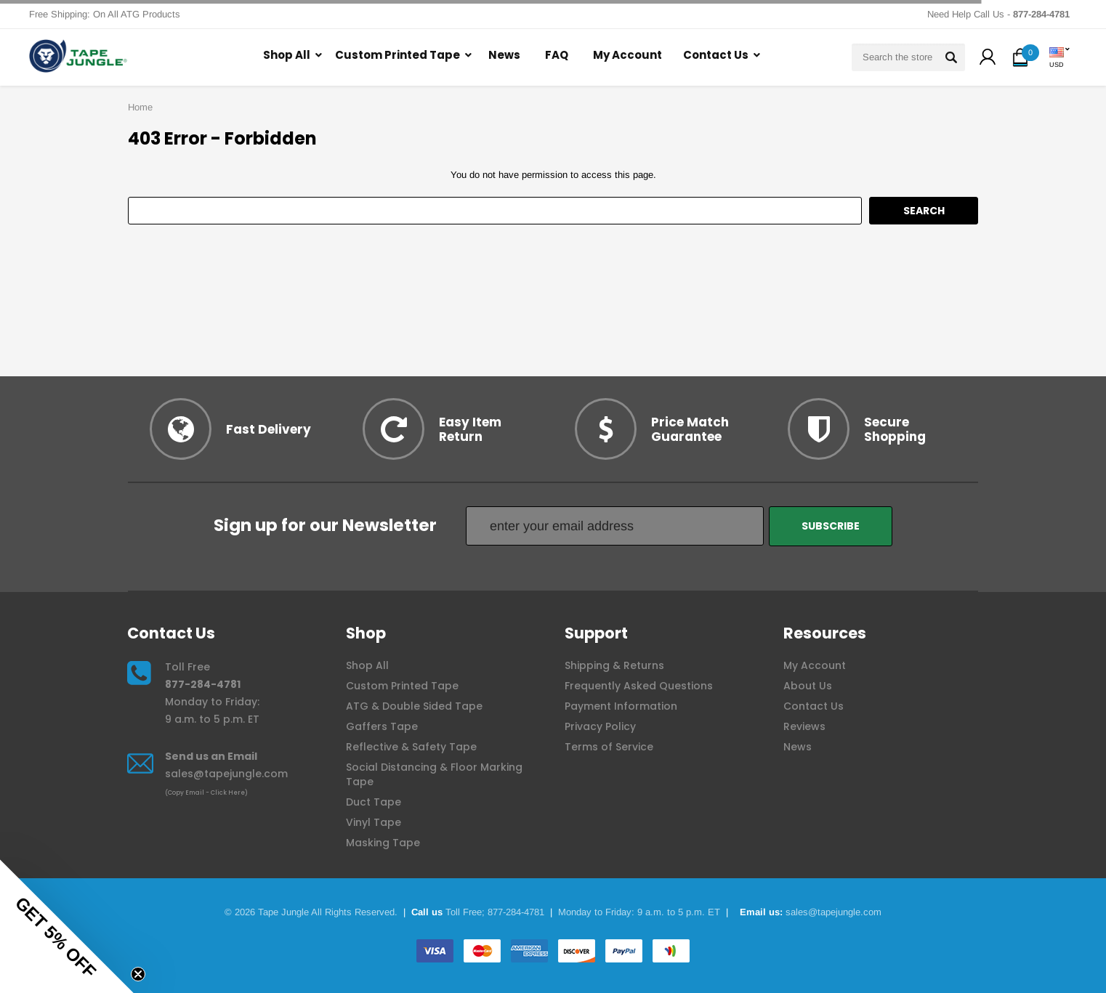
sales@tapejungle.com (226, 773)
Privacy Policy (600, 726)
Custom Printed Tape (397, 54)
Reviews (804, 726)
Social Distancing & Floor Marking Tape (434, 774)
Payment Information (621, 706)
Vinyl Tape (373, 822)
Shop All (286, 54)
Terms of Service (609, 746)
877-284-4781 (203, 684)
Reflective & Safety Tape (411, 746)
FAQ (556, 54)
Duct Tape (373, 802)
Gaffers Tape (382, 726)
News (504, 54)
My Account (627, 54)
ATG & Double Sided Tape (414, 706)
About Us (807, 685)
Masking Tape (383, 842)
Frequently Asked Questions (639, 685)
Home (140, 107)
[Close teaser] (138, 974)
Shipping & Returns (614, 665)
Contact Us (715, 54)
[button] (988, 59)
